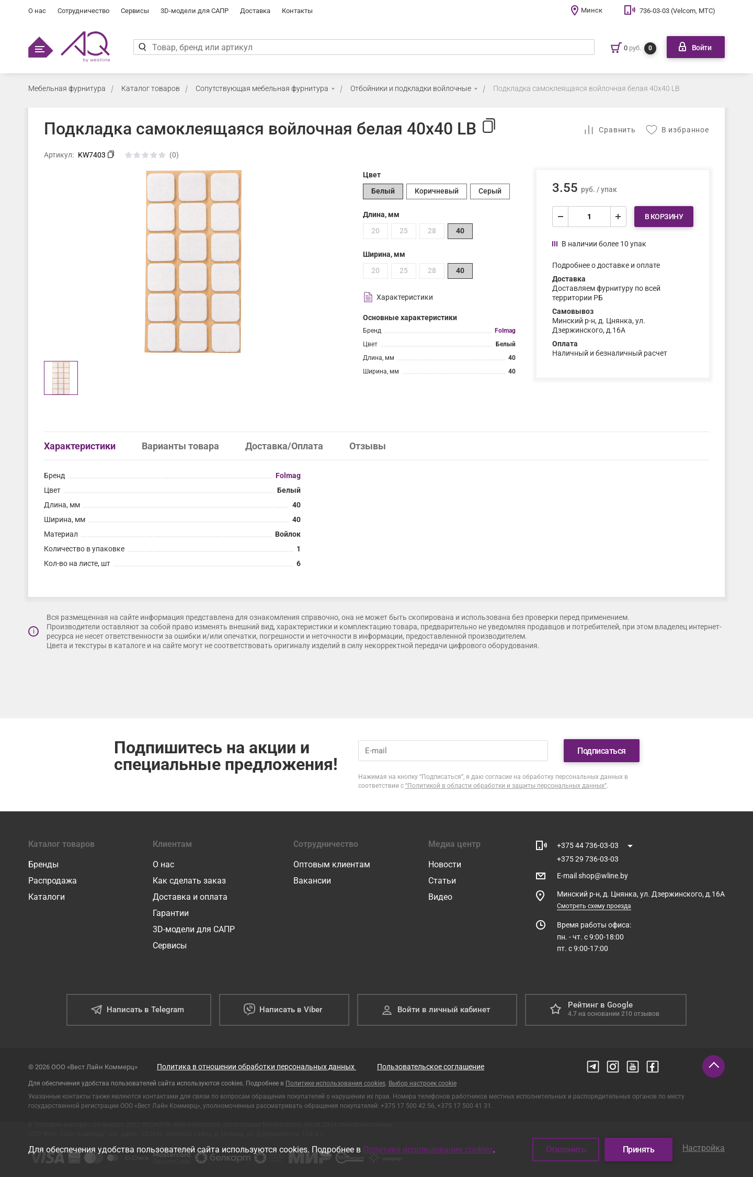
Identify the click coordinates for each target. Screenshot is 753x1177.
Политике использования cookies (335, 1083)
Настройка (703, 1148)
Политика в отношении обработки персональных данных (256, 1066)
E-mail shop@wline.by (592, 876)
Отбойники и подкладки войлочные (410, 88)
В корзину (664, 216)
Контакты (297, 11)
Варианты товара (180, 445)
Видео (440, 897)
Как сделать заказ (189, 881)
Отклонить (566, 1150)
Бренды (43, 864)
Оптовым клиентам (331, 864)
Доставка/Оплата (284, 445)
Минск (591, 10)
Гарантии (171, 913)
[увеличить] (618, 217)
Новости (444, 864)
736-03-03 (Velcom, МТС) (677, 11)
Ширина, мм (384, 254)
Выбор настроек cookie (423, 1083)
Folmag (505, 330)
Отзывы (367, 445)
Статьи (442, 881)
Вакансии (312, 881)
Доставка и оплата (190, 897)
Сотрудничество (83, 11)
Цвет (372, 175)
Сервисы (135, 11)
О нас (37, 11)
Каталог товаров (150, 88)
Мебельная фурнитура (67, 88)
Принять (639, 1150)
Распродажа (52, 881)
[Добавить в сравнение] (609, 130)
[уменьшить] (560, 217)
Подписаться (601, 751)
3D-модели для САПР (195, 11)
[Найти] (142, 47)
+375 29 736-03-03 (588, 859)
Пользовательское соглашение (430, 1066)
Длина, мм (381, 214)
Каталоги (46, 897)
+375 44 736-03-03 (588, 845)
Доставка (255, 11)
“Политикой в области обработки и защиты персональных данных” (506, 785)
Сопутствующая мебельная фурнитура (262, 88)
